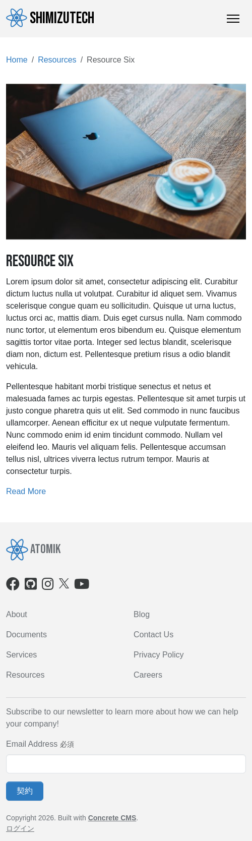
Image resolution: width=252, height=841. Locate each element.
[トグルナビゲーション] (233, 18)
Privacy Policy (159, 654)
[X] (64, 582)
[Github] (31, 586)
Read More (26, 491)
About (16, 614)
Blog (142, 614)
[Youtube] (81, 586)
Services (21, 654)
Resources (57, 59)
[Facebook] (13, 586)
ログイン (20, 828)
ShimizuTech (50, 18)
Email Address (31, 744)
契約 (25, 791)
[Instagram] (48, 586)
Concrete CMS (112, 818)
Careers (148, 675)
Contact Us (153, 634)
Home (17, 59)
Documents (26, 634)
